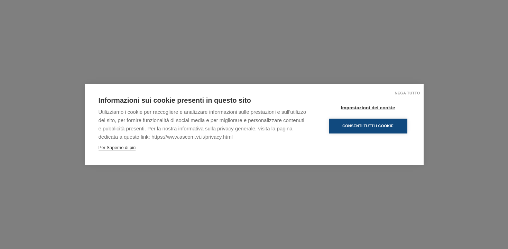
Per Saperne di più (117, 147)
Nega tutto (407, 93)
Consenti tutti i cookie (368, 126)
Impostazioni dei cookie (368, 107)
